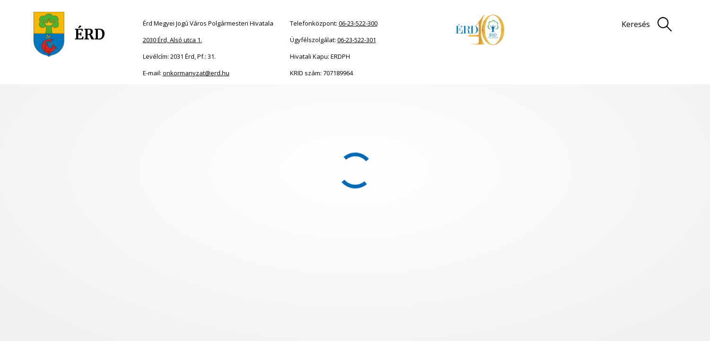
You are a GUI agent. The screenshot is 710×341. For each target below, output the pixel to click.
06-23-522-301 (356, 40)
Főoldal (48, 98)
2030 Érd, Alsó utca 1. (172, 40)
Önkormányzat (80, 98)
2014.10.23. (325, 98)
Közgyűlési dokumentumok (141, 98)
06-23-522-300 (358, 23)
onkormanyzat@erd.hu (196, 73)
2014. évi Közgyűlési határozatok (263, 98)
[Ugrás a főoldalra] (69, 34)
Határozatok (198, 98)
